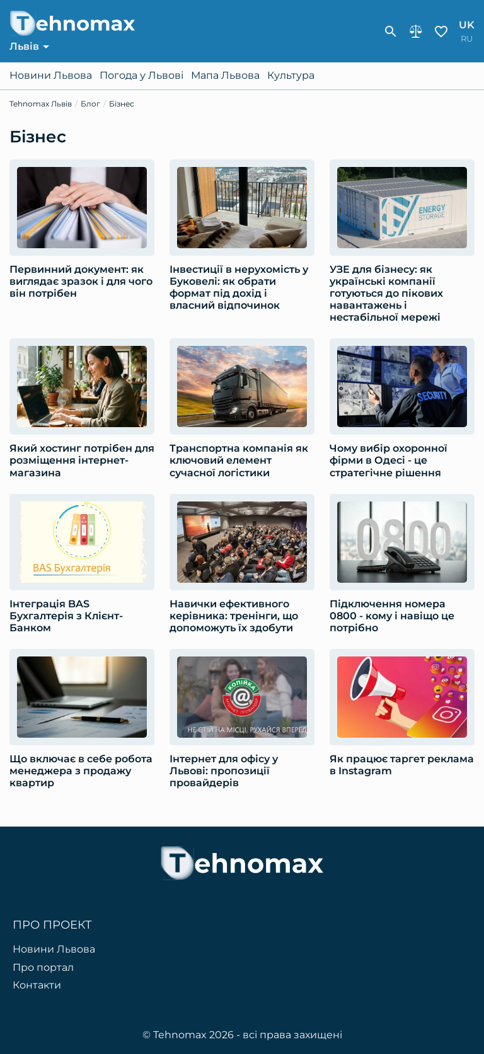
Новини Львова (50, 75)
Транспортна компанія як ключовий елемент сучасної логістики (239, 460)
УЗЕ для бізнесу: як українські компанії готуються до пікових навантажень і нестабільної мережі (386, 293)
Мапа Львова (225, 75)
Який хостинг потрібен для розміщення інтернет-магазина (81, 460)
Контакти (37, 985)
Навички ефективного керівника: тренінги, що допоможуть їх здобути (234, 616)
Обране (441, 31)
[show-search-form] (390, 31)
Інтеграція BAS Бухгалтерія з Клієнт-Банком (66, 616)
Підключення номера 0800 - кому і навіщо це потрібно (392, 616)
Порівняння (416, 31)
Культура (290, 75)
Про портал (43, 967)
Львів (24, 46)
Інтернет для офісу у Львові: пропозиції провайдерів (224, 771)
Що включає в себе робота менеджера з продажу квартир (81, 771)
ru (467, 38)
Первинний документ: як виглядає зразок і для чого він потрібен (81, 281)
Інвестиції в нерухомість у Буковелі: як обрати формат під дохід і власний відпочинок (239, 287)
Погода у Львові (141, 75)
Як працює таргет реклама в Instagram (402, 765)
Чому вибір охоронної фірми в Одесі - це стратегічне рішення (388, 460)
